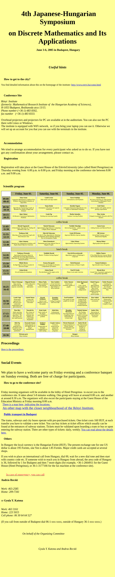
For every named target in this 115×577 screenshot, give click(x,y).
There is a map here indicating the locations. (26, 404)
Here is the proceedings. (12, 349)
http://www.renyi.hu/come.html (86, 85)
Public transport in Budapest (20, 414)
